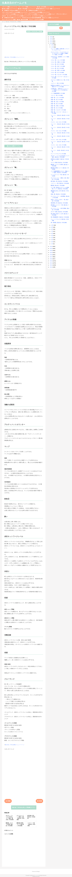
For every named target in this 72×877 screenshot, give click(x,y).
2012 (51, 267)
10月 (52, 225)
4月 (52, 237)
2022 (51, 246)
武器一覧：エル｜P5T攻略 (57, 97)
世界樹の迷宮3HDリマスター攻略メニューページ (48, 8)
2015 (51, 260)
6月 (52, 233)
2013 (51, 265)
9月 (52, 227)
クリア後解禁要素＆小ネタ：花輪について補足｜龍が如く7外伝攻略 (60, 172)
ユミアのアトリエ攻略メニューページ (41, 15)
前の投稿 (39, 801)
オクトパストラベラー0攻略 (9, 19)
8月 (52, 229)
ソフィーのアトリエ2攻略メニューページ (34, 14)
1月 (52, 243)
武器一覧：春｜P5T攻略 (57, 103)
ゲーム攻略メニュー (50, 14)
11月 (52, 47)
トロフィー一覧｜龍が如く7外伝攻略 (60, 183)
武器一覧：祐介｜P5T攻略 (57, 101)
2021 (51, 248)
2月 (52, 241)
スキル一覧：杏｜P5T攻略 (57, 72)
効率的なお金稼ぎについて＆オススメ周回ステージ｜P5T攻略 (60, 86)
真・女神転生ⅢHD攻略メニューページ (35, 10)
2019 (51, 252)
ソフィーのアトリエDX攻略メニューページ (12, 14)
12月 (52, 44)
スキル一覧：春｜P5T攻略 (57, 68)
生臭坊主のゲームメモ (14, 2)
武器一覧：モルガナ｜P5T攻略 (58, 110)
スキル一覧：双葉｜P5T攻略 (58, 62)
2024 (51, 41)
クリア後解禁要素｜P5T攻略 (58, 93)
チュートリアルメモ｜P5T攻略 (58, 153)
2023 (51, 43)
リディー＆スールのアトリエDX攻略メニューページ (14, 12)
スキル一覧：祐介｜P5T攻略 (58, 66)
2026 (51, 36)
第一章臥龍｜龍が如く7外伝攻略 (59, 222)
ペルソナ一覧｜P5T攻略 (57, 95)
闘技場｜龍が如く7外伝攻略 (57, 185)
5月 (52, 235)
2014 (51, 263)
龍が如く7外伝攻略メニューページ (26, 8)
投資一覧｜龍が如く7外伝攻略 (58, 194)
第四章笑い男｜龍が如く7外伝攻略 (59, 203)
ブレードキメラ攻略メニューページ (27, 6)
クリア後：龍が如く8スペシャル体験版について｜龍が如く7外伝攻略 (60, 188)
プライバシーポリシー (61, 14)
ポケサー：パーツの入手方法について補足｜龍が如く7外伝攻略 (60, 156)
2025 (51, 39)
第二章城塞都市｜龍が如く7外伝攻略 (60, 217)
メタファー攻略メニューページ (9, 6)
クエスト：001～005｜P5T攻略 (58, 145)
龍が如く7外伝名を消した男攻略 (34, 31)
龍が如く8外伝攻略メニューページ (45, 6)
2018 (51, 254)
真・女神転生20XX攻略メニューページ (11, 17)
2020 (51, 250)
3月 (52, 239)
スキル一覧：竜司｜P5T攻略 (58, 70)
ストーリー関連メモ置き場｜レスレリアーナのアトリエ (60, 49)
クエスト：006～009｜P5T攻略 (58, 139)
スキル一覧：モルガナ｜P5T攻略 (59, 74)
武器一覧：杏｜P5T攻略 (57, 107)
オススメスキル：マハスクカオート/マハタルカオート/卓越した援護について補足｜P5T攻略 (60, 53)
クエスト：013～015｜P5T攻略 (58, 122)
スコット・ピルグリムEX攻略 (36, 19)
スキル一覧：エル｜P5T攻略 (58, 60)
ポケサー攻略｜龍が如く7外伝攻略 (59, 211)
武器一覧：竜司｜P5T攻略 (57, 105)
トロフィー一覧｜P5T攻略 (57, 83)
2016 (51, 258)
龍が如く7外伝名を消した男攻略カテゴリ (23, 807)
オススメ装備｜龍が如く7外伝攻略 (59, 162)
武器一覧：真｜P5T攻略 (57, 99)
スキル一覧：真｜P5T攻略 (57, 64)
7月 (52, 231)
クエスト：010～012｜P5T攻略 (58, 130)
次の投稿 (8, 801)
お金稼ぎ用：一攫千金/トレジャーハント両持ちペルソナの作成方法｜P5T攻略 (60, 90)
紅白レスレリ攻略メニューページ (50, 17)
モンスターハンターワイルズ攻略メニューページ (19, 15)
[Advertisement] (23, 44)
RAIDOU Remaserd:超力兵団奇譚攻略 (31, 17)
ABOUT (4, 15)
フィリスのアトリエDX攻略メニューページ (39, 12)
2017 (51, 256)
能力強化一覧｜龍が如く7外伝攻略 (59, 181)
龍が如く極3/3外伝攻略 (22, 19)
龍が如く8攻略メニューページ (9, 8)
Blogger (38, 871)
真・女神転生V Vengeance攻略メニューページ (13, 10)
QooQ (38, 876)
